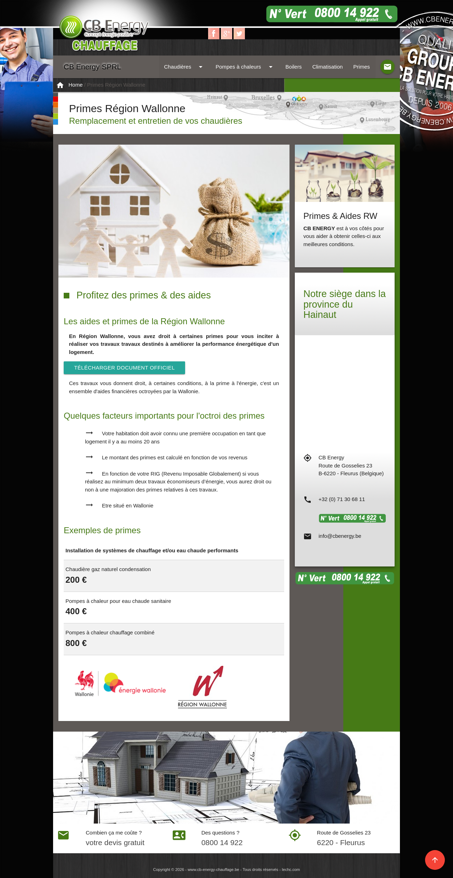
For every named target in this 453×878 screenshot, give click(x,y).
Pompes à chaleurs (245, 67)
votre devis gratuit (115, 842)
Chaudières (184, 67)
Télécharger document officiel (125, 368)
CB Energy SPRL (92, 67)
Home (76, 85)
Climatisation (327, 67)
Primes (361, 67)
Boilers (294, 67)
